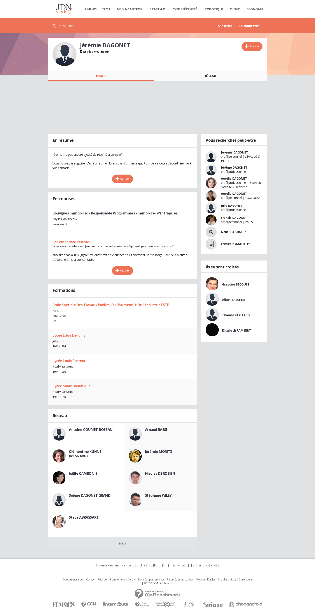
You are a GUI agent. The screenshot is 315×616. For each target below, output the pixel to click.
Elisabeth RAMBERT (236, 330)
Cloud (235, 9)
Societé (131, 579)
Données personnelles (151, 579)
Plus (122, 543)
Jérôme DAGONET (234, 167)
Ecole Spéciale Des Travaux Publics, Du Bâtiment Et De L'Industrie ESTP (110, 304)
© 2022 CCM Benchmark (158, 583)
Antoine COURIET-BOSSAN (91, 429)
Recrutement (117, 579)
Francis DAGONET (234, 218)
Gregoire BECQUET (235, 284)
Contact (90, 579)
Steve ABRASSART (84, 517)
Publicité (102, 579)
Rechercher (66, 25)
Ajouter (254, 46)
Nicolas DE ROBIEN (160, 473)
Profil (101, 76)
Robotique (214, 9)
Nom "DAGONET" (234, 232)
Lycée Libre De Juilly (68, 335)
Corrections (245, 579)
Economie (255, 9)
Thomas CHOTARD (236, 315)
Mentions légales (205, 579)
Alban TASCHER (233, 300)
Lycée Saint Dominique (71, 386)
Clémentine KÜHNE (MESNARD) (85, 453)
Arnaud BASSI (156, 429)
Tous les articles (227, 579)
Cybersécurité (185, 9)
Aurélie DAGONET (234, 178)
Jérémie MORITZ (158, 451)
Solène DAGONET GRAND (89, 495)
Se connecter (249, 25)
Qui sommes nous (73, 579)
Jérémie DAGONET (234, 152)
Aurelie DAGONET (234, 193)
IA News (90, 9)
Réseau (210, 76)
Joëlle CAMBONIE (83, 473)
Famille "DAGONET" (235, 244)
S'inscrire (225, 25)
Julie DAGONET (232, 206)
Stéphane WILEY (158, 495)
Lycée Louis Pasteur (69, 360)
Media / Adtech (129, 9)
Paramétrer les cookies (180, 579)
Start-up (157, 9)
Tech (106, 9)
